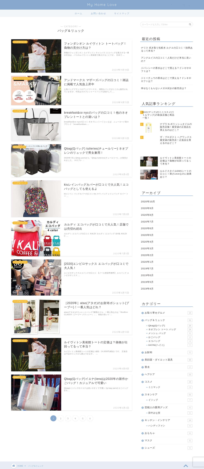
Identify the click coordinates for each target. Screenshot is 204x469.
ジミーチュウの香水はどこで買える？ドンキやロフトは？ (166, 79)
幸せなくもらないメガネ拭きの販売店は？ (163, 88)
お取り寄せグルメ (168, 304)
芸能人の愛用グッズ (168, 398)
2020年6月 (147, 219)
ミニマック (170, 378)
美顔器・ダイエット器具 (168, 351)
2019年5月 (147, 273)
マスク (168, 431)
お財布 (168, 343)
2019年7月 (147, 259)
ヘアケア (168, 365)
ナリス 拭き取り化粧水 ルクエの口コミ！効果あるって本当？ (167, 49)
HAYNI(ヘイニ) (170, 336)
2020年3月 (147, 239)
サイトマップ (121, 13)
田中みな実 (170, 404)
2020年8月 (147, 206)
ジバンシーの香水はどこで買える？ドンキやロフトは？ (166, 69)
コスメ (168, 373)
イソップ (170, 391)
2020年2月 (147, 246)
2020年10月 (148, 192)
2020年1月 (147, 253)
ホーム (78, 13)
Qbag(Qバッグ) (170, 317)
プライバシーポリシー (23, 465)
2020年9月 (147, 199)
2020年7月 (147, 212)
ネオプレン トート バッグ (170, 320)
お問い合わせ (98, 13)
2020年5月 (147, 226)
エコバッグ (170, 332)
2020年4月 (147, 233)
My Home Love (102, 4)
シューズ (168, 439)
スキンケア (168, 385)
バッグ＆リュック (168, 311)
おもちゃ (168, 424)
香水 (168, 358)
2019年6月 (147, 266)
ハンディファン (170, 417)
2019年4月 (147, 279)
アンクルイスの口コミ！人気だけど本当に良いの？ (166, 59)
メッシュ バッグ (170, 324)
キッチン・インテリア (168, 411)
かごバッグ (170, 328)
